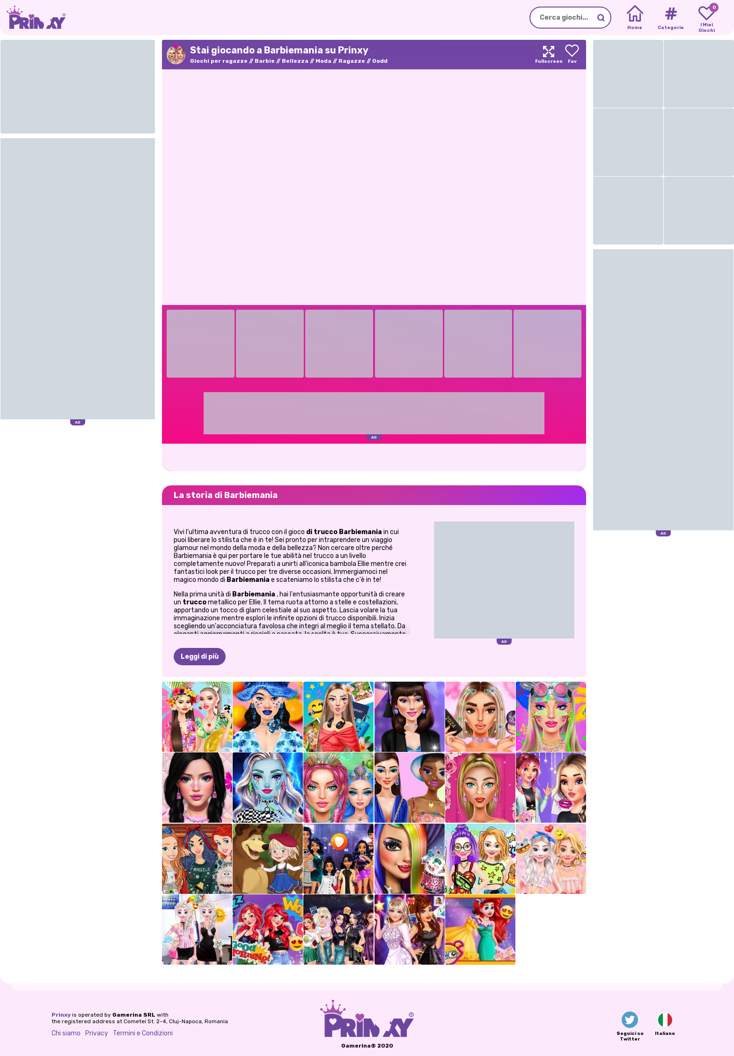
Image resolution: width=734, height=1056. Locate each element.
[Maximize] (549, 55)
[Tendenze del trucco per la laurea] (409, 717)
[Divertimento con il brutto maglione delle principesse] (197, 859)
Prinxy (61, 1014)
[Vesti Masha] (268, 859)
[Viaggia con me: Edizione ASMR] (338, 717)
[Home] (635, 18)
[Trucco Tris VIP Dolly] (409, 859)
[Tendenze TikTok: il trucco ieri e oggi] (480, 717)
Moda (323, 61)
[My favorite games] (706, 18)
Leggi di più (200, 657)
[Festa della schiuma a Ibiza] (197, 717)
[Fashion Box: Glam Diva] (480, 787)
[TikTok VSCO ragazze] (551, 787)
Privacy (96, 1033)
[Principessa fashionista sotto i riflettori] (480, 929)
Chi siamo (66, 1033)
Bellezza (295, 61)
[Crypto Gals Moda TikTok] (409, 787)
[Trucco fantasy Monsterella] (268, 787)
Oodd (380, 61)
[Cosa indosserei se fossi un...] (338, 859)
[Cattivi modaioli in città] (338, 929)
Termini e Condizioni (143, 1033)
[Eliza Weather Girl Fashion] (197, 929)
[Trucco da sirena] (338, 787)
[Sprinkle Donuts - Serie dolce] (551, 859)
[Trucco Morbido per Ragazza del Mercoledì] (197, 787)
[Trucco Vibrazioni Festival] (551, 717)
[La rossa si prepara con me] (268, 929)
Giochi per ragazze (219, 61)
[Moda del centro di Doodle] (480, 859)
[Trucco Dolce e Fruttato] (268, 717)
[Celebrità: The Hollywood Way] (409, 929)
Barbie (265, 61)
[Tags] (670, 18)
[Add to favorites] (572, 55)
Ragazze (351, 61)
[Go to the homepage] (33, 17)
